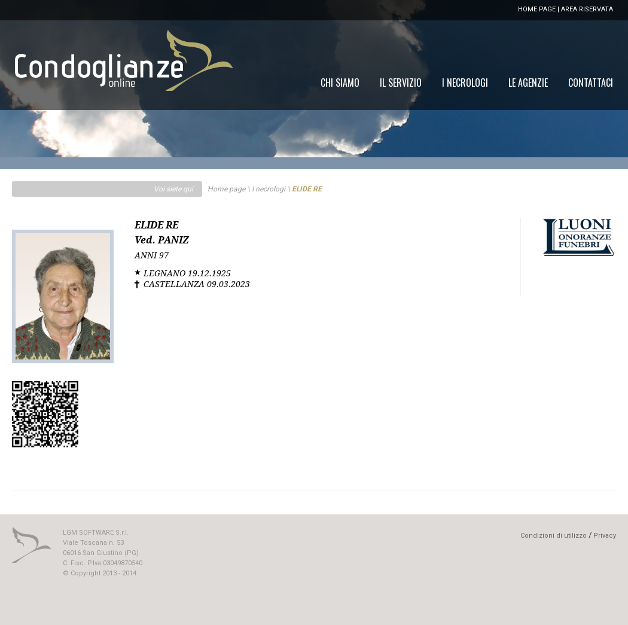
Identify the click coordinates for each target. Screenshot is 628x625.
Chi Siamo (340, 82)
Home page (226, 189)
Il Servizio (401, 82)
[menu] (466, 82)
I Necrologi (465, 82)
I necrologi (268, 189)
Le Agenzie (528, 82)
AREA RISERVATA (587, 9)
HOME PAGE (537, 9)
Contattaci (590, 82)
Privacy (604, 535)
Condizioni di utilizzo (553, 535)
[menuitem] (590, 82)
